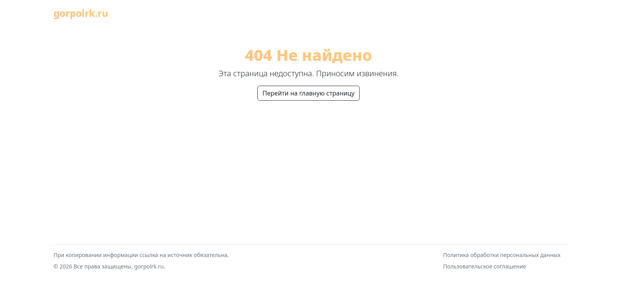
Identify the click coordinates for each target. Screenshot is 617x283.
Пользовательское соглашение (484, 266)
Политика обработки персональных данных (501, 255)
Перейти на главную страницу (308, 93)
